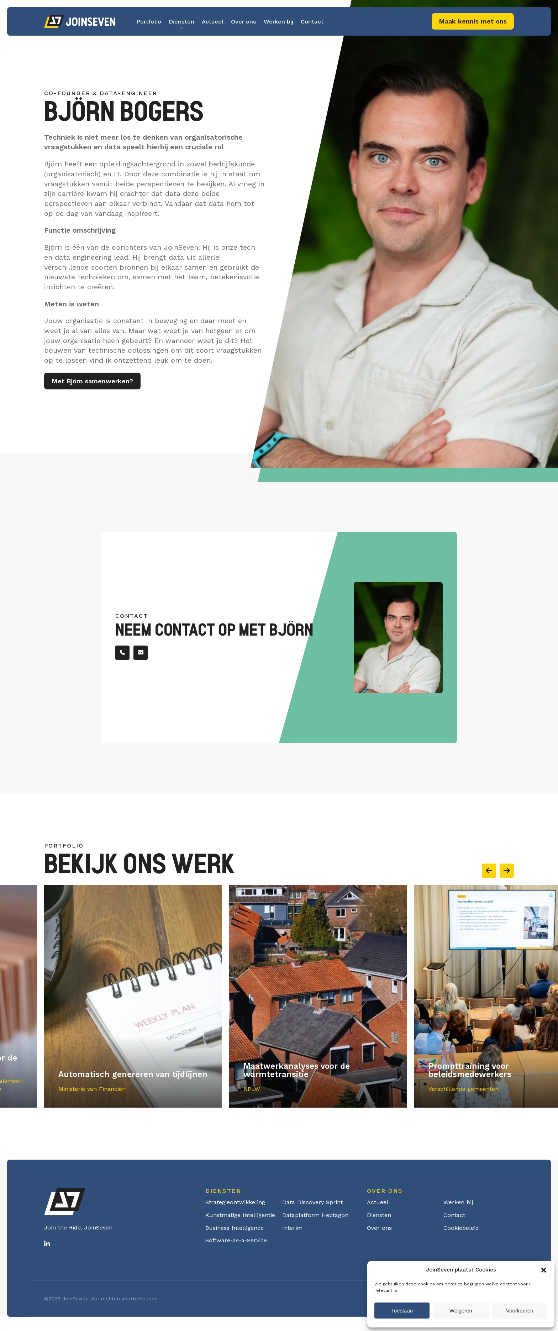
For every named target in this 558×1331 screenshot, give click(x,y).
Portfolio (149, 21)
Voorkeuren (519, 1310)
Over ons (243, 21)
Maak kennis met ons (473, 21)
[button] (543, 1270)
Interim (292, 1227)
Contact (312, 21)
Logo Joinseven (79, 21)
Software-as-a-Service (236, 1240)
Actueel (212, 21)
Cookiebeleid (461, 1227)
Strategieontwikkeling (235, 1202)
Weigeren (460, 1310)
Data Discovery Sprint (312, 1202)
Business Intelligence (234, 1227)
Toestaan (402, 1310)
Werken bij (278, 21)
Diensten (181, 21)
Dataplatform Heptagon (315, 1215)
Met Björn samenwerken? (92, 383)
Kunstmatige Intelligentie (240, 1215)
